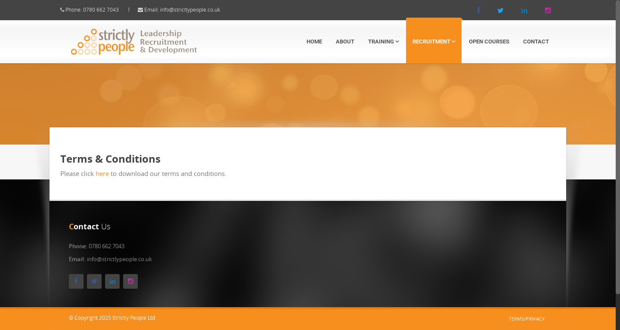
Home (314, 41)
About (345, 41)
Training (383, 41)
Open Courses (489, 41)
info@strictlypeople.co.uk (197, 9)
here (109, 173)
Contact (536, 41)
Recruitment (433, 41)
